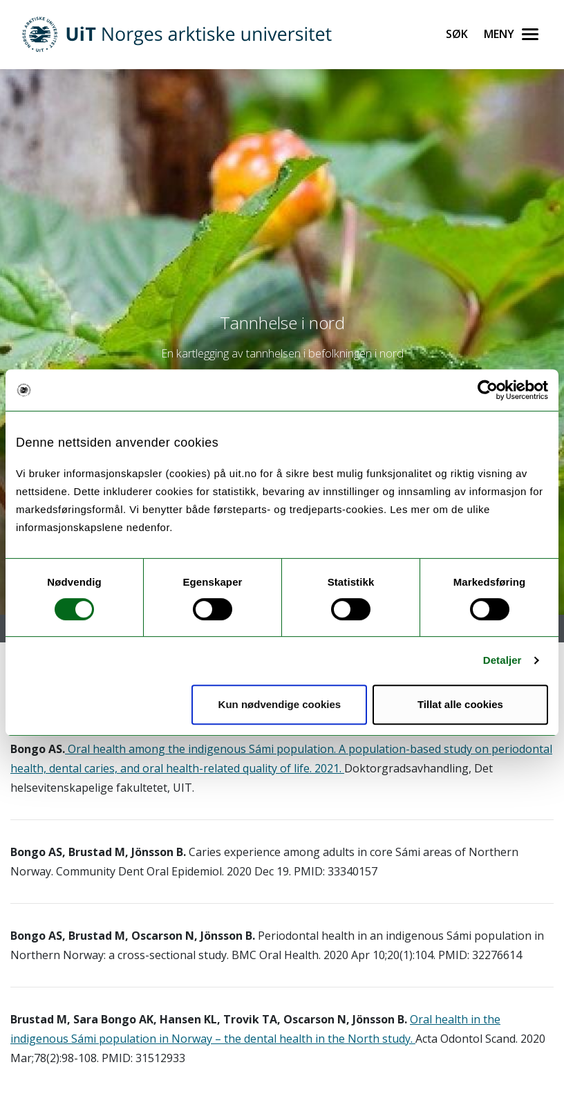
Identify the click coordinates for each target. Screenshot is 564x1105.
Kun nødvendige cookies (279, 704)
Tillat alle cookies (460, 704)
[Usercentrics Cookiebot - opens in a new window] (487, 390)
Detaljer (502, 660)
